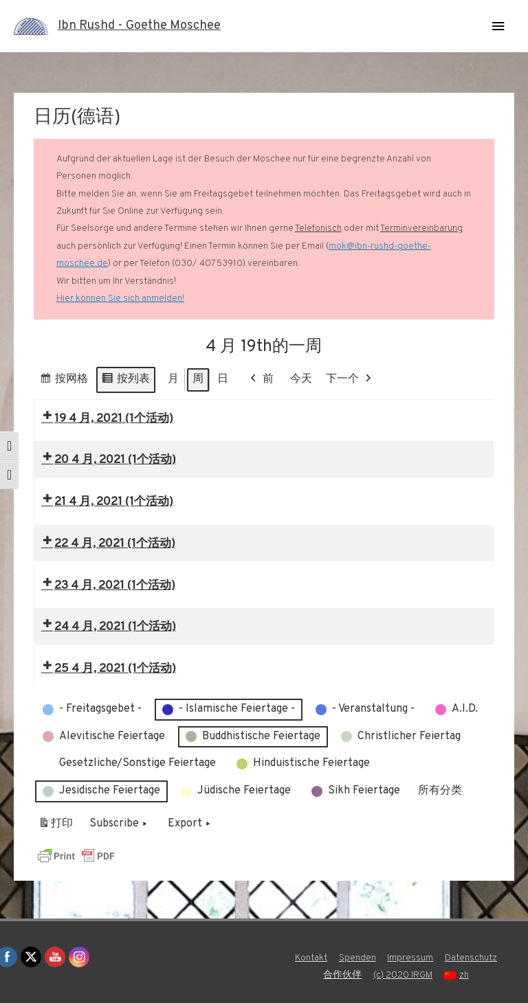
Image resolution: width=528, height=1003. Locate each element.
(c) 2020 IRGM (402, 975)
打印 (55, 827)
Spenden (357, 958)
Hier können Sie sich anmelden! (120, 298)
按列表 (125, 382)
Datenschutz (471, 958)
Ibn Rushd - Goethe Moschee (139, 26)
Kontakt (311, 958)
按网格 (63, 382)
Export (190, 825)
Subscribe (119, 825)
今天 (301, 379)
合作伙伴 (342, 975)
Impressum (410, 958)
